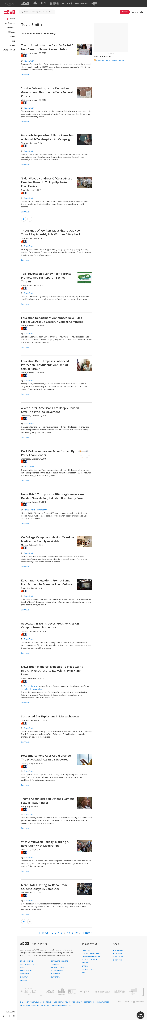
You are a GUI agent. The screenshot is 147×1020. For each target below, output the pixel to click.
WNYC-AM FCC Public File (61, 1005)
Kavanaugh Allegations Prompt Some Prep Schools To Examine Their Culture (46, 582)
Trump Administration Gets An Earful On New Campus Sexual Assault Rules (48, 47)
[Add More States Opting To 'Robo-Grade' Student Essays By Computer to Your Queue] (29, 921)
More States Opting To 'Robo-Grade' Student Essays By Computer (44, 887)
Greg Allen (37, 689)
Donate (125, 12)
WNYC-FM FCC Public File (29, 1005)
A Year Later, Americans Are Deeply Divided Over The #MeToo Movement (50, 410)
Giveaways (24, 977)
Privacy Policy (64, 1002)
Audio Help (55, 974)
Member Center (137, 12)
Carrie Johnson (30, 686)
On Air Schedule (26, 961)
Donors (85, 963)
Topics (12, 41)
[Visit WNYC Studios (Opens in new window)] (44, 3)
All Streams (10, 23)
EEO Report (45, 1005)
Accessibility (77, 1002)
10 (76, 932)
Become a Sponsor (89, 959)
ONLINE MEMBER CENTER (91, 956)
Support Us (9, 50)
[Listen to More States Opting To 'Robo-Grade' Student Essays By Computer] (23, 921)
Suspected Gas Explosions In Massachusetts (50, 716)
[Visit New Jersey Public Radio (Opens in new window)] (119, 991)
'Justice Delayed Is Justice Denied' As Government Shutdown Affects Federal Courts (47, 92)
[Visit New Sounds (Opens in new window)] (81, 3)
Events (23, 967)
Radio (12, 18)
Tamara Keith (29, 510)
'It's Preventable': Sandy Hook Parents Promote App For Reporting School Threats (46, 277)
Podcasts (55, 964)
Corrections (89, 1002)
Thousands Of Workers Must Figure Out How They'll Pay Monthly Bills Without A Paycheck (51, 232)
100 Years (11, 32)
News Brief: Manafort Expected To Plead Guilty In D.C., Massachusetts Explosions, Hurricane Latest (52, 670)
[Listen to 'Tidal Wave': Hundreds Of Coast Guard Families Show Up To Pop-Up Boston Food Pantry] (23, 219)
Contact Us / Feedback (91, 953)
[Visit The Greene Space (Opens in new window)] (94, 4)
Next (87, 932)
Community (24, 974)
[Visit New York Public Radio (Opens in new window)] (28, 991)
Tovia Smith (29, 61)
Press (84, 972)
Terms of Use (51, 1002)
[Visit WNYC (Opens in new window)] (25, 3)
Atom (121, 60)
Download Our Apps (59, 961)
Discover (11, 45)
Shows (12, 36)
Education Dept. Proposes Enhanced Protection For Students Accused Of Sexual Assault (45, 365)
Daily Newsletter (27, 964)
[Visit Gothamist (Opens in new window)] (35, 3)
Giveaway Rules (102, 1002)
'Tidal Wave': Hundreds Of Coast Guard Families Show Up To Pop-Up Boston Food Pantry (47, 182)
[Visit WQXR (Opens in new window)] (67, 4)
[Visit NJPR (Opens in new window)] (54, 3)
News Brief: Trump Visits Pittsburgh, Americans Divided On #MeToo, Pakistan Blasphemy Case (52, 496)
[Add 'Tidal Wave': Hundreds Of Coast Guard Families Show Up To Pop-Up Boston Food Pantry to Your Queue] (29, 219)
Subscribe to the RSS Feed (107, 60)
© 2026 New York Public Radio (32, 1002)
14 (82, 932)
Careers (85, 966)
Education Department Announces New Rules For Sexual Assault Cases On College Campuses (52, 320)
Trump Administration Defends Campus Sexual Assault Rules (47, 800)
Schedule (11, 27)
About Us (86, 950)
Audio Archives (57, 970)
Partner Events (26, 970)
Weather (23, 980)
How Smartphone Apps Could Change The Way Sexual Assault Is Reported (46, 757)
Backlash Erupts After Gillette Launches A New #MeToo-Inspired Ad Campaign (47, 137)
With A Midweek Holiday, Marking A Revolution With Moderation (45, 843)
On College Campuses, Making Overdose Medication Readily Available (48, 539)
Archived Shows (57, 967)
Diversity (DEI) (88, 969)
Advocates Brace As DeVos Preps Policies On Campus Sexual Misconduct (50, 625)
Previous (43, 932)
